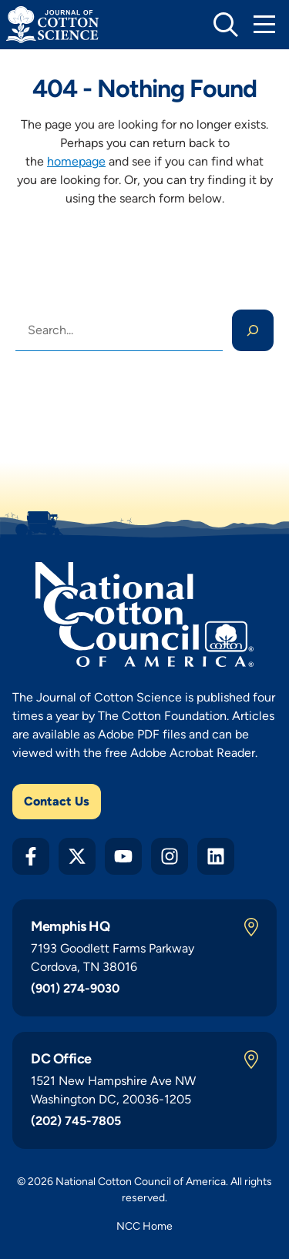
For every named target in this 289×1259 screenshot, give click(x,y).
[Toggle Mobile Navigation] (264, 24)
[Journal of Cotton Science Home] (52, 24)
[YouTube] (123, 856)
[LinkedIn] (215, 856)
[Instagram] (169, 856)
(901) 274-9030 (75, 988)
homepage (76, 161)
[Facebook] (30, 856)
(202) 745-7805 (76, 1120)
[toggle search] (225, 24)
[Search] (253, 330)
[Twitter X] (77, 856)
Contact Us (56, 801)
